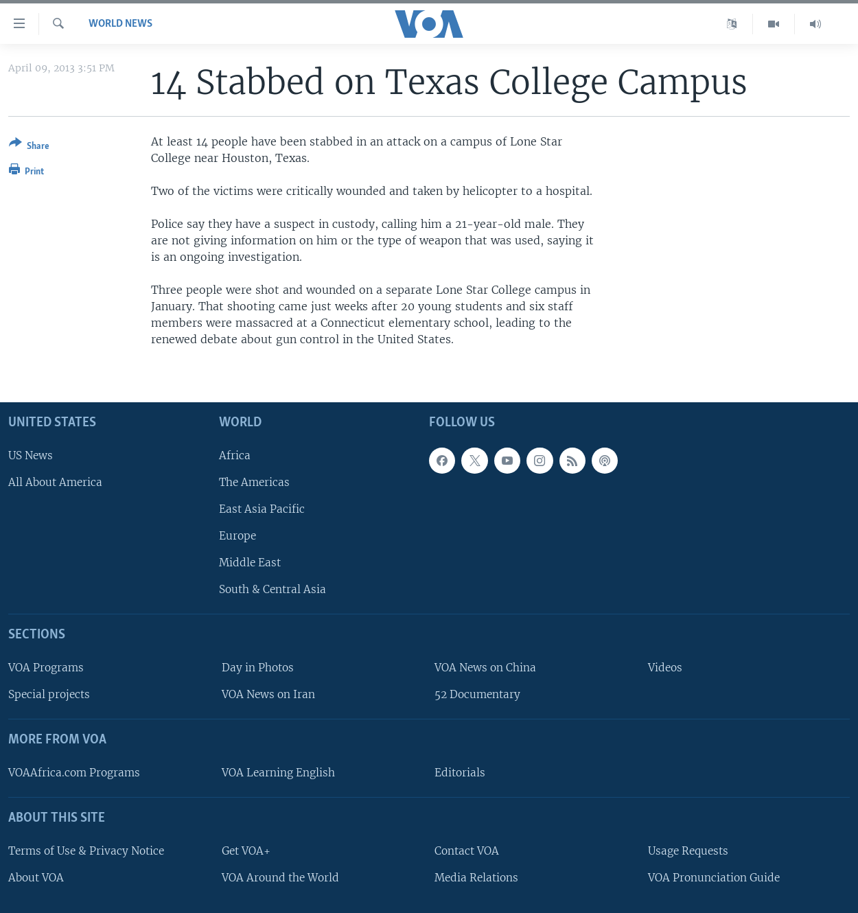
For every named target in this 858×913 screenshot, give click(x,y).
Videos (665, 667)
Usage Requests (688, 850)
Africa (235, 454)
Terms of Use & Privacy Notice (86, 850)
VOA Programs (46, 667)
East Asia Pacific (262, 509)
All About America (55, 482)
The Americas (254, 482)
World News (120, 24)
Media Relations (476, 877)
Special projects (49, 694)
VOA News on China (485, 667)
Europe (237, 535)
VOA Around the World (280, 877)
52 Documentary (477, 694)
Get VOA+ (246, 850)
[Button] (29, 147)
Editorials (459, 772)
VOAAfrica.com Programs (74, 772)
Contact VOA (466, 850)
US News (30, 454)
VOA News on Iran (268, 694)
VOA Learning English (278, 772)
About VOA (36, 877)
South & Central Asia (272, 589)
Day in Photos (258, 667)
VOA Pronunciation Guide (714, 877)
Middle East (250, 562)
